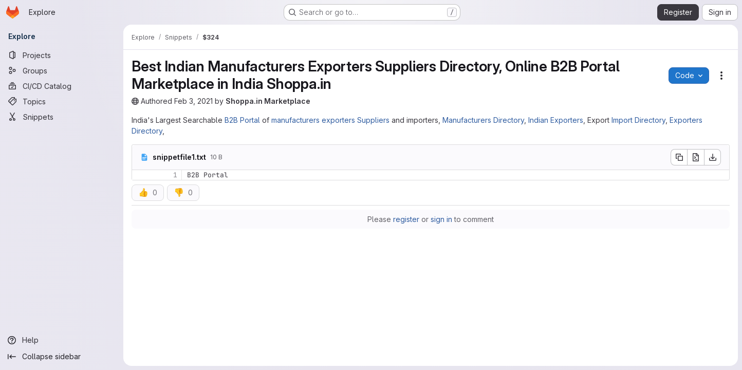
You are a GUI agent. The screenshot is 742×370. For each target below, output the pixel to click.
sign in (441, 219)
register (406, 219)
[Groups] (61, 70)
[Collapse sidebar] (61, 356)
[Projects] (61, 55)
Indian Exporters (555, 120)
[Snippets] (61, 116)
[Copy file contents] (679, 157)
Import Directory (638, 120)
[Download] (712, 157)
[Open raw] (696, 157)
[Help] (61, 340)
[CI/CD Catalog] (61, 86)
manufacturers (295, 120)
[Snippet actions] (721, 75)
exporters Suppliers (355, 120)
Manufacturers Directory (483, 120)
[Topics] (61, 101)
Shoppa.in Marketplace (268, 101)
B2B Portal (242, 120)
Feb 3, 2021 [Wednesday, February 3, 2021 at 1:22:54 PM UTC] (193, 101)
